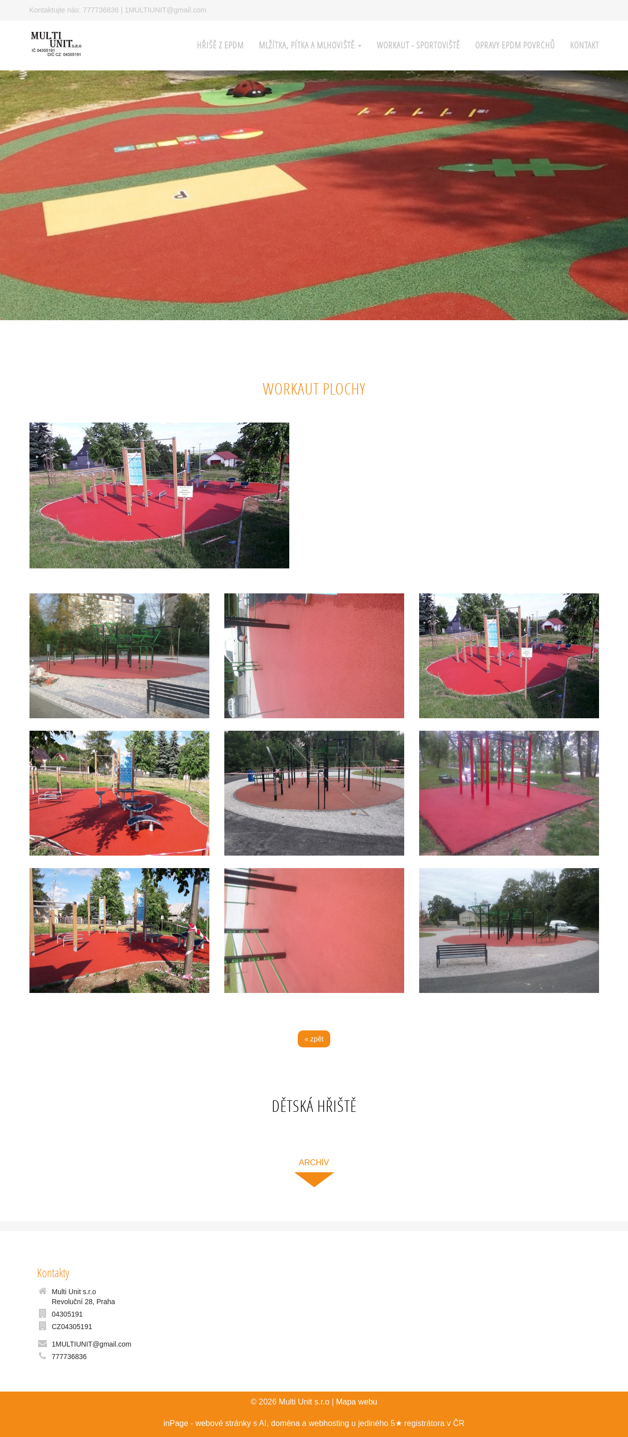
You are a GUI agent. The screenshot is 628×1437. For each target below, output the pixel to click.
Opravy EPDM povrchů (515, 45)
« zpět (313, 1039)
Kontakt (584, 45)
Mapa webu (356, 1402)
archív (314, 1162)
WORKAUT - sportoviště (418, 45)
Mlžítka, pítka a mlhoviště (310, 45)
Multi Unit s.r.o (304, 1402)
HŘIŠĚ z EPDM (220, 45)
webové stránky (223, 1423)
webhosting (329, 1423)
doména (285, 1423)
